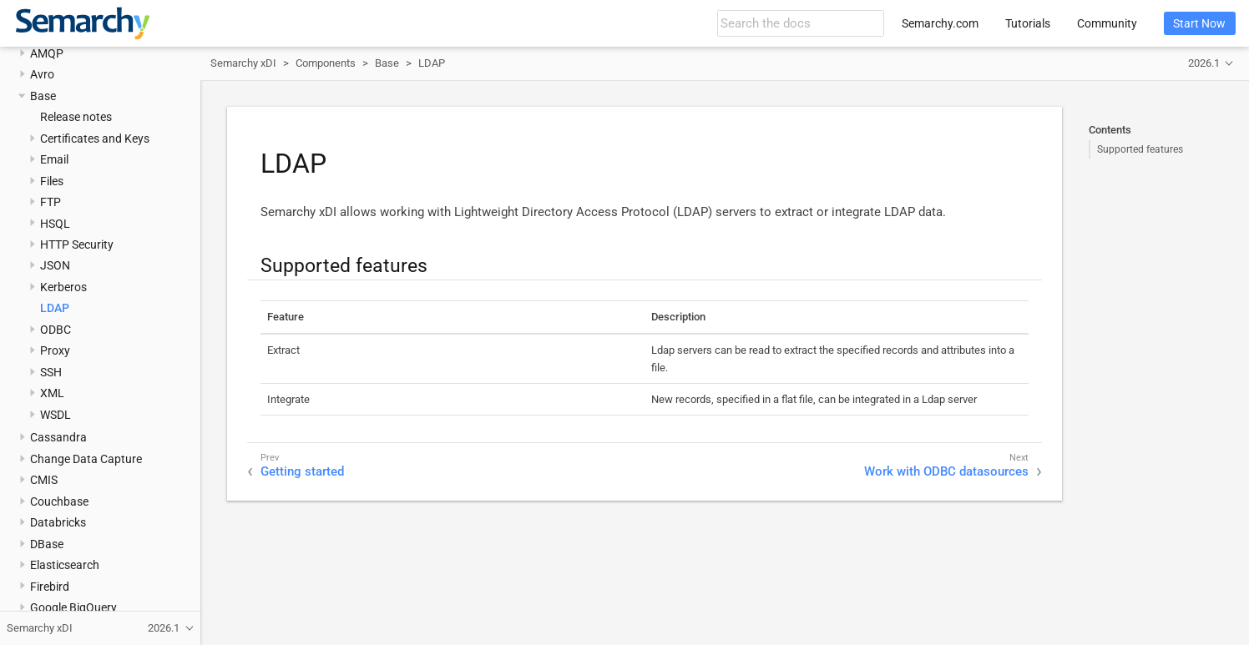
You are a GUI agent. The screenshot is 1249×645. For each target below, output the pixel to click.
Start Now (1199, 23)
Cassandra (58, 437)
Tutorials (1027, 23)
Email (54, 159)
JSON (55, 265)
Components (326, 63)
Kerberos (63, 287)
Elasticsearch (64, 565)
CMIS (44, 479)
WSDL (55, 414)
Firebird (49, 586)
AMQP (46, 53)
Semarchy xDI (243, 63)
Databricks (58, 522)
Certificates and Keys (94, 138)
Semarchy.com (940, 23)
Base (43, 96)
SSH (51, 372)
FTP (50, 202)
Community (1107, 23)
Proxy (55, 350)
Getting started (302, 471)
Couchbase (59, 501)
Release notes (76, 116)
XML (52, 393)
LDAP (54, 308)
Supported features (1140, 149)
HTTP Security (77, 244)
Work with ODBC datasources (946, 471)
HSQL (55, 223)
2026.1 (1204, 63)
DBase (46, 544)
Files (51, 181)
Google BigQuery (73, 607)
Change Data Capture (86, 459)
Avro (42, 74)
